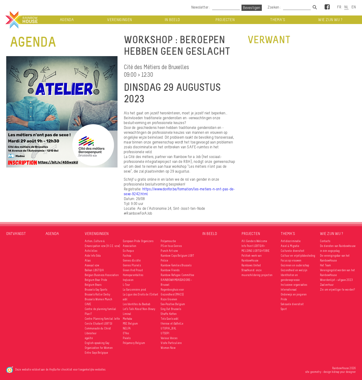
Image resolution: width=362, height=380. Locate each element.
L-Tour (126, 284)
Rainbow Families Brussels (176, 265)
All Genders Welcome (254, 241)
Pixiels (127, 338)
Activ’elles (91, 250)
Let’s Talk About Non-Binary (139, 309)
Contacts (325, 241)
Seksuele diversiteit (292, 304)
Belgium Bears (93, 284)
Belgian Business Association (102, 275)
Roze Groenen (169, 299)
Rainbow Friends (170, 270)
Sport (284, 309)
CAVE (88, 304)
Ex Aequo (128, 250)
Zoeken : (275, 7)
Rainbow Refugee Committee (177, 275)
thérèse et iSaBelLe (172, 323)
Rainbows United (251, 265)
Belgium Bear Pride (96, 280)
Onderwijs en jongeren (294, 294)
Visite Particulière (171, 343)
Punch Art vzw (169, 250)
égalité (89, 338)
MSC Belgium (130, 323)
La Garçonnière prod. (135, 289)
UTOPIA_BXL (168, 328)
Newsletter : (200, 7)
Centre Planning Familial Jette (102, 318)
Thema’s (277, 19)
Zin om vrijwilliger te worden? (337, 289)
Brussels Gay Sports (96, 289)
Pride (284, 299)
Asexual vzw (92, 265)
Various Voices (169, 338)
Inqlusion (128, 280)
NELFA (127, 328)
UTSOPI (165, 333)
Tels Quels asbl (169, 318)
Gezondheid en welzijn (294, 270)
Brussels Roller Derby (97, 294)
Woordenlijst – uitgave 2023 (336, 280)
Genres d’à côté (132, 260)
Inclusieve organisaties (294, 284)
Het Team (325, 265)
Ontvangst (16, 233)
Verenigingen (119, 19)
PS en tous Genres (171, 246)
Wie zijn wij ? (330, 19)
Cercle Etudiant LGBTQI (98, 323)
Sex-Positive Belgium (173, 304)
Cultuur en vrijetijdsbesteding (298, 255)
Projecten (225, 19)
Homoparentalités (133, 275)
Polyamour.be (168, 241)
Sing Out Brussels (171, 309)
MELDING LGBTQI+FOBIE (255, 250)
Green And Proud (133, 270)
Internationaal (289, 289)
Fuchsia (127, 255)
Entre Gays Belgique (96, 352)
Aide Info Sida (93, 255)
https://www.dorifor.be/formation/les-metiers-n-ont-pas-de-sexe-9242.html (179, 191)
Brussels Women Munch (98, 299)
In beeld (172, 19)
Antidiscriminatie (291, 241)
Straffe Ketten (169, 314)
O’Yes (126, 333)
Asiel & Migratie (290, 246)
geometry (315, 372)
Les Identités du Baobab (136, 304)
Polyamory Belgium (134, 343)
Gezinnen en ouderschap (295, 265)
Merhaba (127, 318)
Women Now (168, 348)
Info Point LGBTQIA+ (253, 246)
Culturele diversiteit (292, 250)
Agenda (67, 19)
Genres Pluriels (132, 265)
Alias (88, 260)
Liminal (127, 314)
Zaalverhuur (327, 284)
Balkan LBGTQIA (94, 270)
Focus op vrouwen (291, 260)
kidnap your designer (344, 372)
